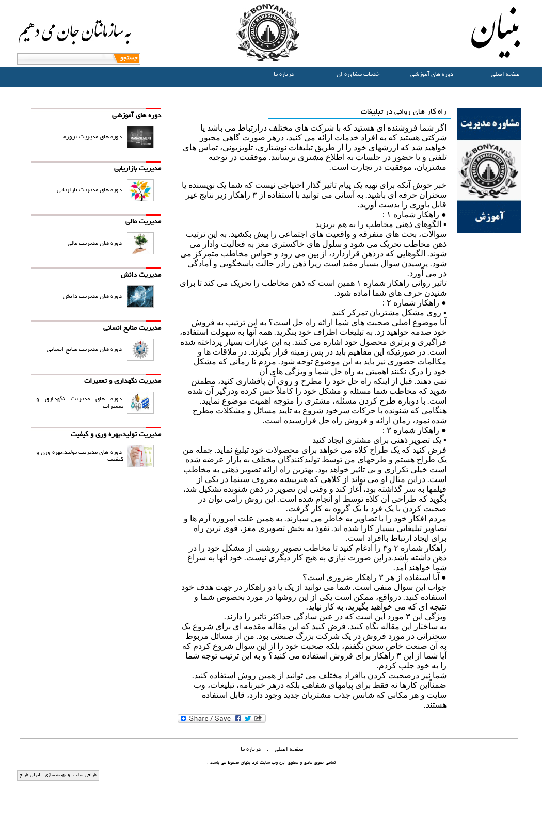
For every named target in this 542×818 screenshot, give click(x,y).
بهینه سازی (54, 775)
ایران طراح (30, 775)
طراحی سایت (84, 775)
